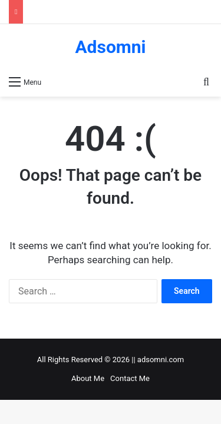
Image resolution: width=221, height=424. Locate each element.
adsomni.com (160, 359)
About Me (87, 378)
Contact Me (130, 378)
